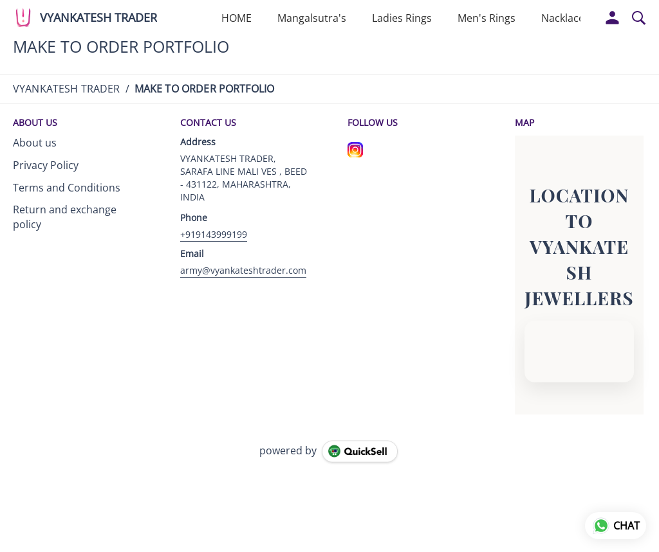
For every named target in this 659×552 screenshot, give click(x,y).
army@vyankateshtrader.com (243, 270)
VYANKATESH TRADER (98, 18)
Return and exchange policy (64, 216)
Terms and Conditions (66, 188)
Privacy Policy (46, 165)
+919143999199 (213, 234)
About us (35, 143)
